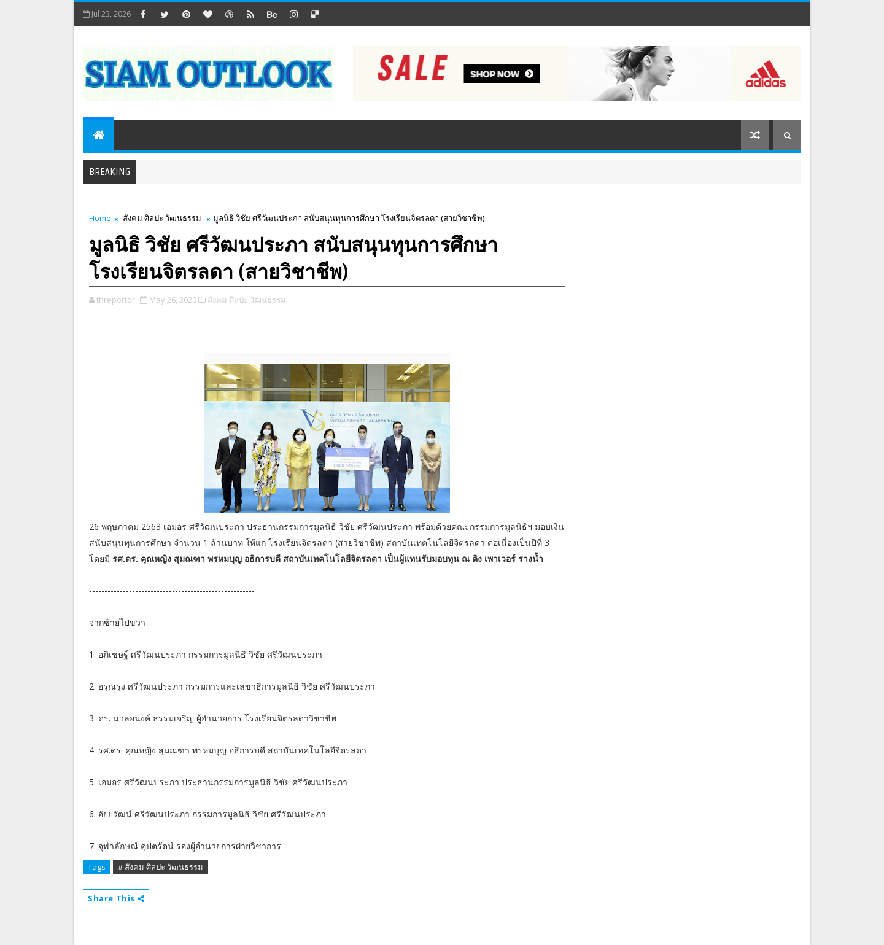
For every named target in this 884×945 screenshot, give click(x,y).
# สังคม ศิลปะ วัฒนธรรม (160, 867)
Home (100, 218)
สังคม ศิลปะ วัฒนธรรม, (247, 299)
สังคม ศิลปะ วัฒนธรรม (162, 218)
